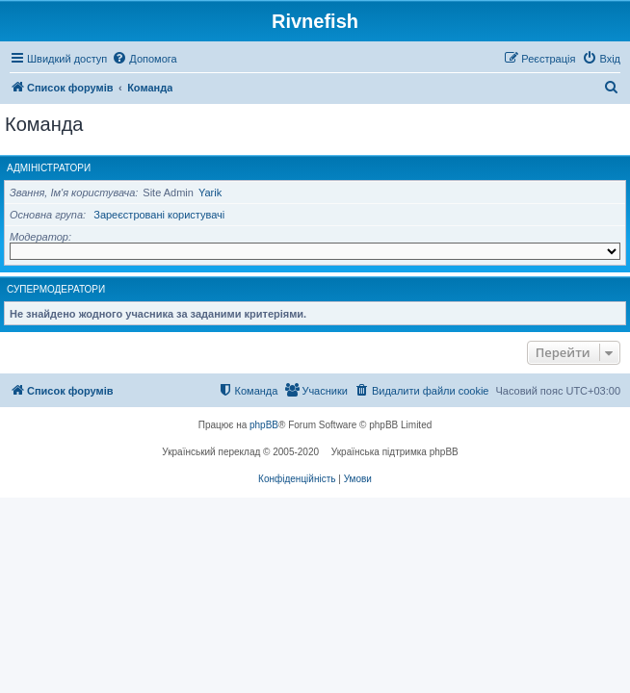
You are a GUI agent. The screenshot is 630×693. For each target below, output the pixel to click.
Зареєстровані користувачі (158, 214)
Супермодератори (56, 289)
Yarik (210, 192)
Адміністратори (49, 168)
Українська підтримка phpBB (395, 452)
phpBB (263, 425)
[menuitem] (144, 58)
